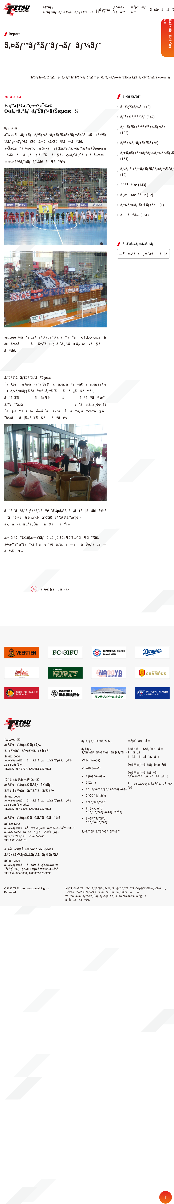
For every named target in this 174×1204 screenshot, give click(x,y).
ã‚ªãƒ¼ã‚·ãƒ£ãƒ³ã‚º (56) (139, 142)
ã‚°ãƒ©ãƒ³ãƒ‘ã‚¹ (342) (137, 116)
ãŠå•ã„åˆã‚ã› (143, 756)
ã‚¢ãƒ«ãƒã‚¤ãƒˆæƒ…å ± (145, 749)
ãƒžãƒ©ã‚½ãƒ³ (96, 802)
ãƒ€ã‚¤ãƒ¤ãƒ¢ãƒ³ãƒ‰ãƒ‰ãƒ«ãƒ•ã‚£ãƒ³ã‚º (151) (145, 155)
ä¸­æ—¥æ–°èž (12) (136, 194)
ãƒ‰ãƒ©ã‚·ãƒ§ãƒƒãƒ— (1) (142, 204)
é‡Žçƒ (91, 782)
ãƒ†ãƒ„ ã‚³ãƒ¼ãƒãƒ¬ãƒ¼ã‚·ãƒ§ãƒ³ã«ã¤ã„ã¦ (112, 750)
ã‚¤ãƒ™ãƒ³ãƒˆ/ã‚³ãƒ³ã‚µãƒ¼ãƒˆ (97, 820)
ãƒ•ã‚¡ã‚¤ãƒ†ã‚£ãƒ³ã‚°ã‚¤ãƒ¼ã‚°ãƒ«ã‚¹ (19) (145, 171)
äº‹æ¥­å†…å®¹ (91, 768)
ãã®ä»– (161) (134, 214)
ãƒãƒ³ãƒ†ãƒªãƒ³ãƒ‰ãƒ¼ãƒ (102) (143, 129)
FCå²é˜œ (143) (133, 184)
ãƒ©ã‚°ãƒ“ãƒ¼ (96, 795)
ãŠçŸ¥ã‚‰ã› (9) (135, 106)
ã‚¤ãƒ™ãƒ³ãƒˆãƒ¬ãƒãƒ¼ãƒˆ (100, 831)
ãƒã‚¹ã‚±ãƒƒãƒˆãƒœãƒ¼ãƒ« (106, 789)
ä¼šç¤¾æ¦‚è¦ (106, 9)
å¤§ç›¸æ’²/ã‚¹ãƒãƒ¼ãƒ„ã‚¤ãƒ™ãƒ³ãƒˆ (105, 810)
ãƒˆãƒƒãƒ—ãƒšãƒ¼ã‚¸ (96, 741)
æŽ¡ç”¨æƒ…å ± (139, 741)
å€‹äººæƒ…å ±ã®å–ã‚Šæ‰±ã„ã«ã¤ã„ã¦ (148, 774)
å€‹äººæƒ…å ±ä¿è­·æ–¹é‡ (148, 764)
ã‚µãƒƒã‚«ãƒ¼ (95, 776)
